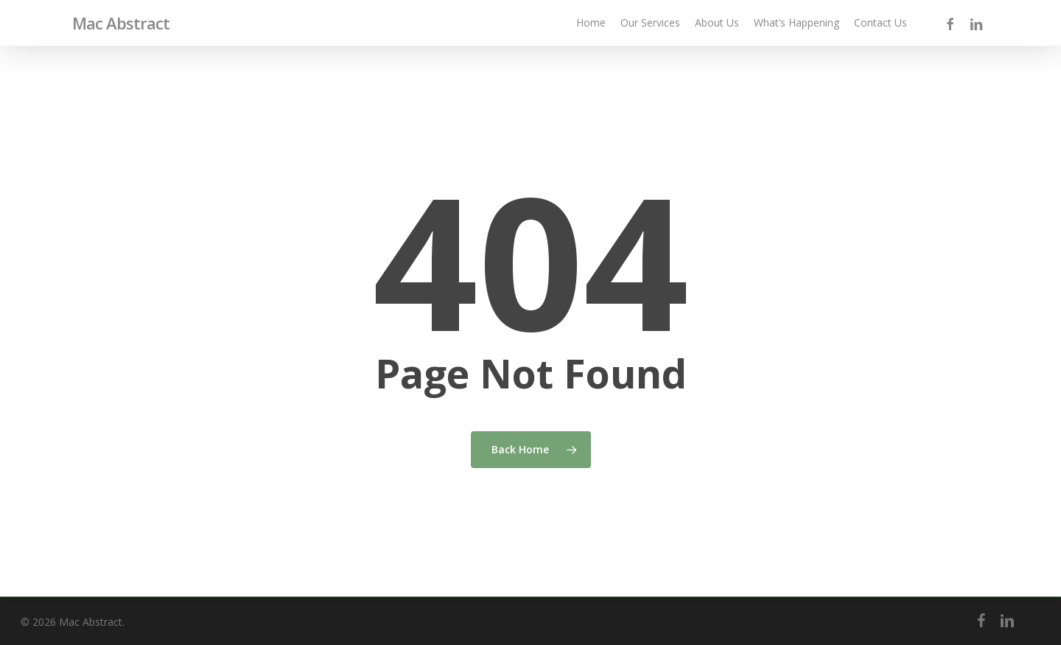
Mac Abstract (120, 23)
